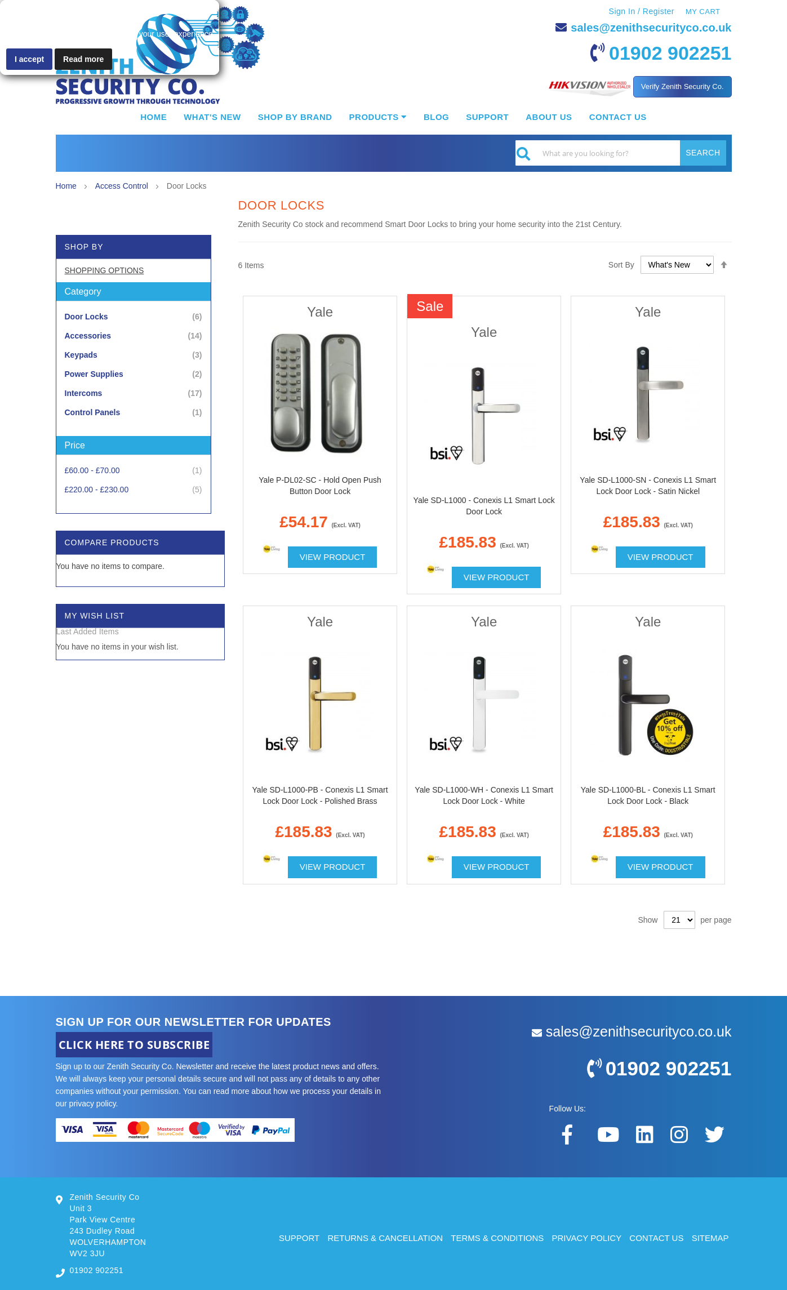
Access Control (122, 185)
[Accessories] (133, 336)
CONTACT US (656, 1238)
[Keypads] (133, 355)
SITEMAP (710, 1238)
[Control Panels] (133, 412)
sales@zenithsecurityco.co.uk (651, 27)
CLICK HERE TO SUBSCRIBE (134, 1044)
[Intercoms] (133, 393)
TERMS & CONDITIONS (497, 1238)
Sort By (621, 264)
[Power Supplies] (133, 374)
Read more (83, 59)
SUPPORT (299, 1238)
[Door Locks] (133, 317)
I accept (29, 59)
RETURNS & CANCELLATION (385, 1238)
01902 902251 (670, 53)
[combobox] (620, 153)
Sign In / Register (641, 11)
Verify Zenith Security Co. (682, 86)
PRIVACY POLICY (587, 1238)
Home (67, 185)
